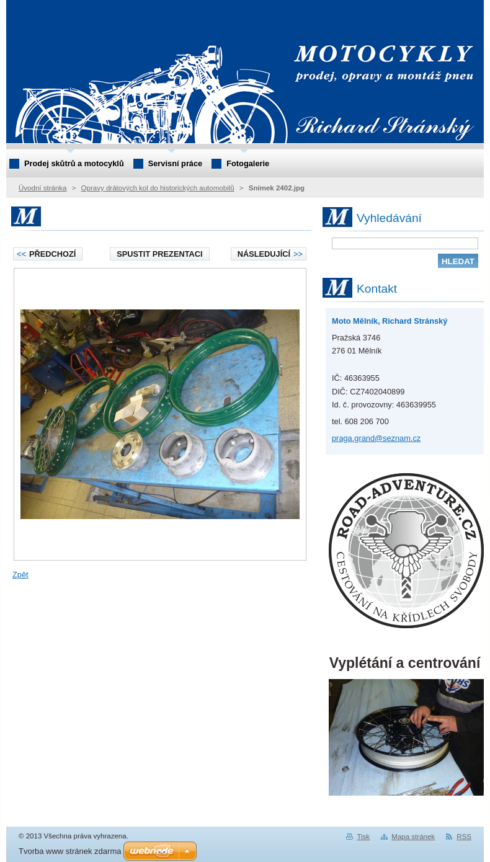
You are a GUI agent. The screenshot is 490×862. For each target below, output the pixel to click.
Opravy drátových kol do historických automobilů (157, 188)
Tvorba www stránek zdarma (70, 851)
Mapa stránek (413, 836)
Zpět (20, 574)
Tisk (363, 836)
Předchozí (46, 254)
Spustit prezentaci (159, 254)
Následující (270, 254)
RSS (464, 836)
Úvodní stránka (42, 188)
